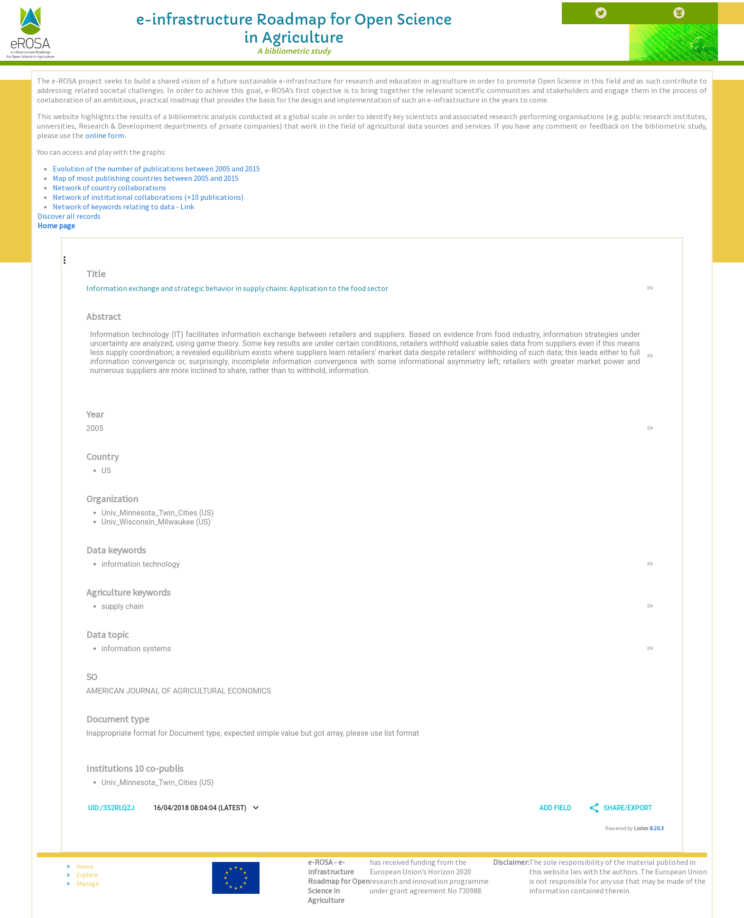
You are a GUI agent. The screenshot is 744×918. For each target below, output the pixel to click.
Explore (87, 875)
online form (104, 135)
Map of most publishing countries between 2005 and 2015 (146, 178)
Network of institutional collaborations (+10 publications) (148, 197)
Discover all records (69, 216)
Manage (88, 883)
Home (85, 866)
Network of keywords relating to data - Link (123, 206)
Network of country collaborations (109, 187)
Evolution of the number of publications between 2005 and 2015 (156, 168)
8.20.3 (657, 828)
